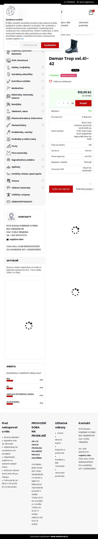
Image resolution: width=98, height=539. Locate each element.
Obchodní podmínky (83, 24)
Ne (8, 386)
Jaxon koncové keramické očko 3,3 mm (60, 215)
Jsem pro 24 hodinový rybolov (20, 394)
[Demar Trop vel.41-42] (71, 46)
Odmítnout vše (30, 45)
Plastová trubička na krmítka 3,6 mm (84, 213)
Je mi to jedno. (13, 402)
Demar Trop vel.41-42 (57, 286)
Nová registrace (87, 2)
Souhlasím (50, 45)
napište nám (16, 239)
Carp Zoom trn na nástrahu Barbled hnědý (32, 341)
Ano (8, 378)
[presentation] (50, 224)
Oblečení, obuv (64, 34)
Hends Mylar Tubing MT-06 (32, 317)
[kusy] (62, 103)
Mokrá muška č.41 (82, 285)
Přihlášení (71, 2)
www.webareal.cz (59, 536)
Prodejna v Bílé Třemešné (63, 24)
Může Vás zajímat (61, 189)
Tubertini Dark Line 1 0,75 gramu (32, 293)
